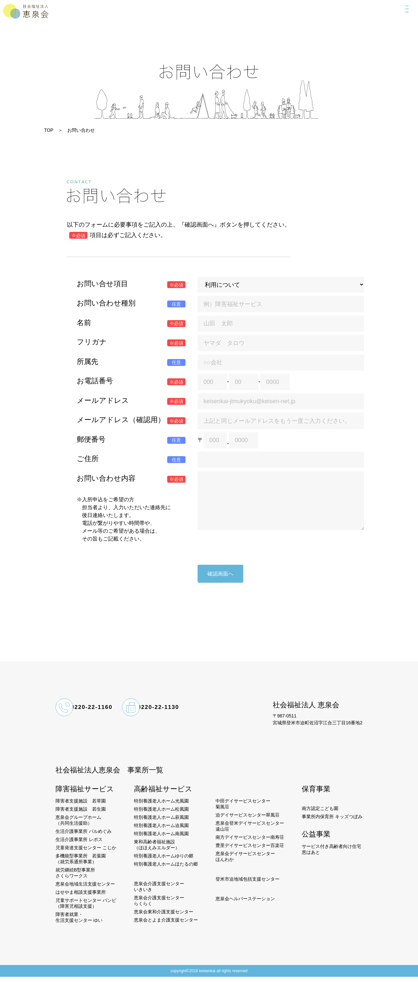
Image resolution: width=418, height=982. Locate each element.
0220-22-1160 (101, 714)
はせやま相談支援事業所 (81, 897)
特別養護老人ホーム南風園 (161, 838)
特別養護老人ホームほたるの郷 (166, 869)
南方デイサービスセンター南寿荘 (250, 842)
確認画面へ (220, 576)
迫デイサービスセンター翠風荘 (248, 820)
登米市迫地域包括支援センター (248, 884)
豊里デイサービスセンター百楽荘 (250, 850)
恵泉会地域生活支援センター (85, 889)
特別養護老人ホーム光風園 (161, 806)
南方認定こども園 (320, 813)
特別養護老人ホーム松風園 (161, 814)
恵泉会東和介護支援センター (163, 917)
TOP (49, 130)
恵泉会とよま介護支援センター (166, 925)
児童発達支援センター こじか (86, 852)
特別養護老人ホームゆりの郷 (163, 861)
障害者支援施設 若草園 (81, 806)
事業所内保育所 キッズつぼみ (332, 821)
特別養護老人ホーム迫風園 (161, 830)
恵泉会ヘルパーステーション (245, 903)
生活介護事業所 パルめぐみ (84, 836)
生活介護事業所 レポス (79, 844)
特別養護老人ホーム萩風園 (161, 822)
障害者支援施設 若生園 (81, 814)
